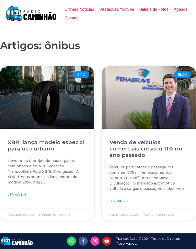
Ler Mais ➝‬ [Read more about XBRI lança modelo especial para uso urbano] (17, 195)
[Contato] (71, 18)
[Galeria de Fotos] (154, 9)
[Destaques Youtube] (117, 9)
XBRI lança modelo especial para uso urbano (46, 145)
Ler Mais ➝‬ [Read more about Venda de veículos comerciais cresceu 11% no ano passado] (118, 201)
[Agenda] (180, 9)
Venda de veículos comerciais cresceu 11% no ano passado (145, 148)
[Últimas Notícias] (79, 9)
